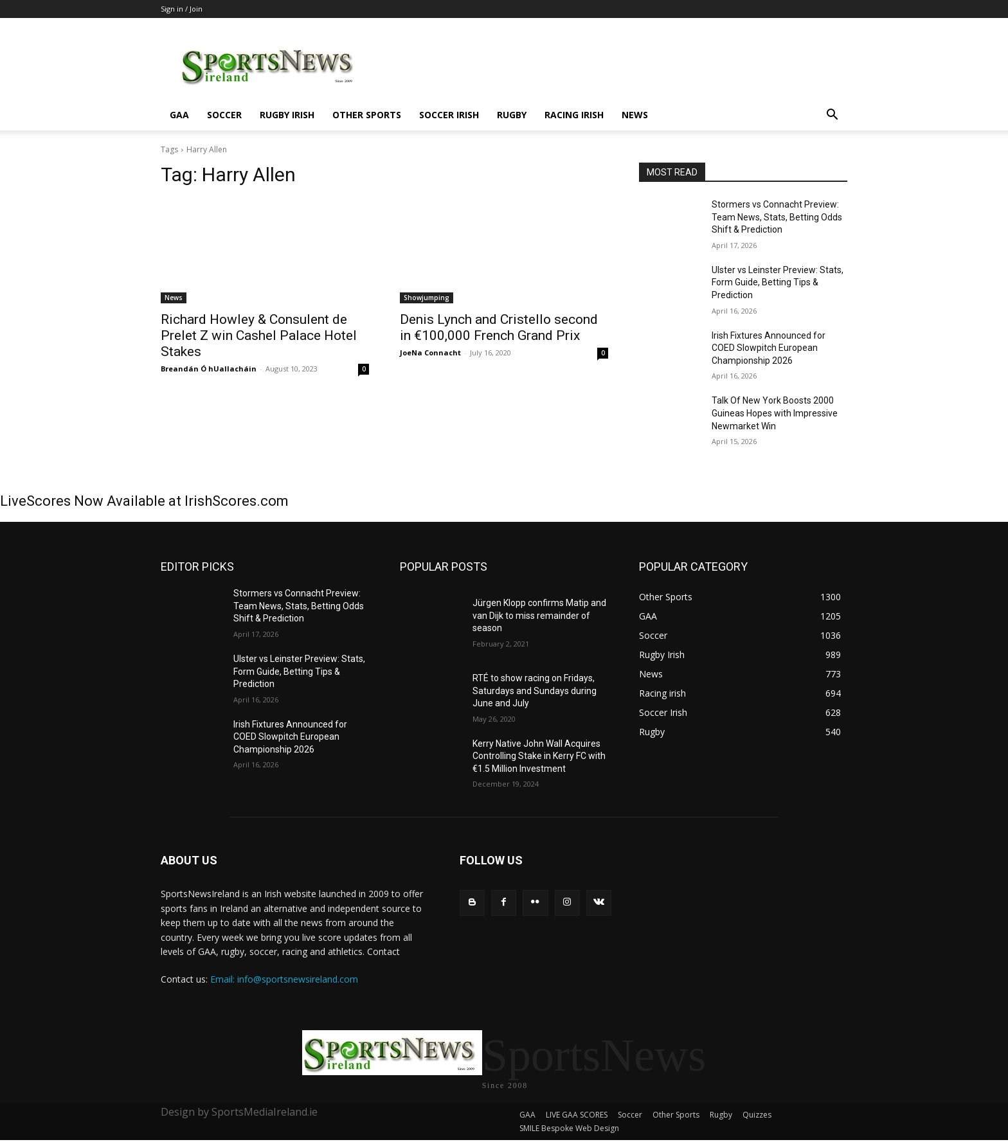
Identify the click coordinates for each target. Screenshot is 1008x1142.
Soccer (224, 115)
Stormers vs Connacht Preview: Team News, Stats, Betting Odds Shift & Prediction (777, 217)
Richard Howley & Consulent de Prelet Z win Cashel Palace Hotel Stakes (259, 335)
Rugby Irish (287, 115)
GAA (179, 115)
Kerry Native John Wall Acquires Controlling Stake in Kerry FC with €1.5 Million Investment (539, 756)
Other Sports (366, 115)
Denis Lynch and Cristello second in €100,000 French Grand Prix (499, 327)
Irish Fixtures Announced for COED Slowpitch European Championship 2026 (768, 348)
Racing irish (574, 115)
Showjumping (426, 297)
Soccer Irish (449, 115)
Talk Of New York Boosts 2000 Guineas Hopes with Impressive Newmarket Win (775, 413)
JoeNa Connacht (430, 352)
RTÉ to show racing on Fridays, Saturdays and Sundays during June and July (535, 690)
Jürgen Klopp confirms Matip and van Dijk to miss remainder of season (539, 615)
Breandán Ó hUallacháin (208, 368)
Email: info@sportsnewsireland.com (284, 979)
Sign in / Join (182, 8)
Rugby (511, 115)
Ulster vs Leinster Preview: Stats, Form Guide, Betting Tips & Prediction (777, 282)
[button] (831, 116)
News (635, 115)
